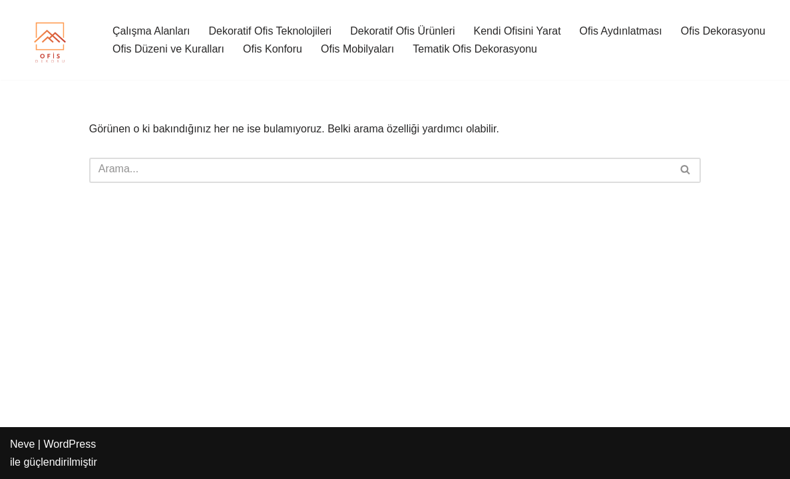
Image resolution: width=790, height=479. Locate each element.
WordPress (69, 444)
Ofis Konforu (272, 49)
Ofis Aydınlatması (621, 31)
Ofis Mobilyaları (357, 49)
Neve (22, 444)
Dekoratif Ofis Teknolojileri (270, 31)
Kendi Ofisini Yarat (517, 31)
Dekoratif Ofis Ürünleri (402, 31)
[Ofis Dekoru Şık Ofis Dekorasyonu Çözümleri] (50, 40)
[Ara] (380, 170)
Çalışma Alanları (151, 31)
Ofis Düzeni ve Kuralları (168, 49)
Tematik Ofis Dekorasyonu (475, 49)
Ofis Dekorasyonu (723, 31)
